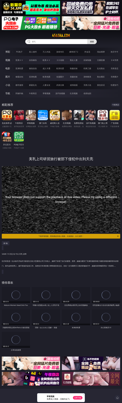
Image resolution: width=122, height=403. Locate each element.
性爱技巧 (114, 85)
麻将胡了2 (73, 51)
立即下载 (77, 398)
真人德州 (33, 51)
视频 (7, 60)
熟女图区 (101, 76)
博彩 (7, 51)
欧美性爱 (60, 68)
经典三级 (87, 68)
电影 (7, 68)
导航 (7, 93)
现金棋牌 (101, 51)
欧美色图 (46, 76)
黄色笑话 (101, 85)
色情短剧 (87, 93)
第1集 (5, 243)
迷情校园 (74, 85)
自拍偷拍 (33, 60)
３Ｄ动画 (60, 60)
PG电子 (19, 51)
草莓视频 (46, 93)
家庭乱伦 (33, 85)
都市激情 (19, 85)
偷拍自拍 (33, 68)
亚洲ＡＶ (19, 60)
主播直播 (101, 60)
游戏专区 (60, 51)
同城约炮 (19, 93)
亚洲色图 (33, 76)
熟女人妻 (74, 60)
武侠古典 (60, 85)
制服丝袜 (74, 68)
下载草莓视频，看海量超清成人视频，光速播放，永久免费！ (78, 236)
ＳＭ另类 (114, 60)
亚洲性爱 (19, 68)
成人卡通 (46, 68)
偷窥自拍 (19, 76)
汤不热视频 (60, 93)
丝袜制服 (87, 60)
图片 (7, 76)
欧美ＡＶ (46, 60)
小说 (7, 85)
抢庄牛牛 (114, 51)
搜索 (92, 41)
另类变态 (114, 68)
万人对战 (46, 51)
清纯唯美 (87, 76)
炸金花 (87, 51)
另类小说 (87, 85)
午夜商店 (33, 93)
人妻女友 (46, 85)
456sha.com (61, 35)
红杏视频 (74, 93)
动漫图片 (60, 76)
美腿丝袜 (74, 76)
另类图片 (114, 76)
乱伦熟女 (101, 68)
